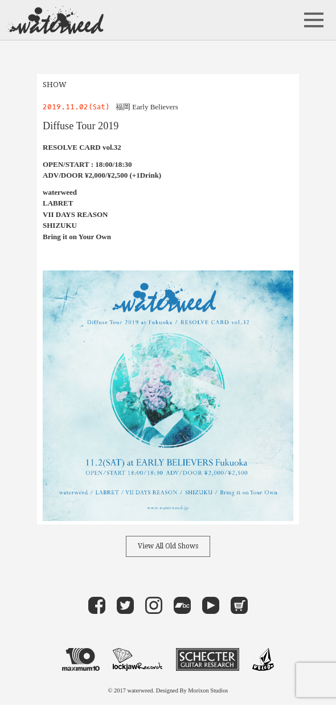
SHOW (55, 84)
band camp (182, 605)
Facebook (96, 605)
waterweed (55, 20)
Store (239, 605)
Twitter (125, 605)
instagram (153, 605)
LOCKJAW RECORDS (137, 659)
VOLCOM (263, 659)
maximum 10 (81, 659)
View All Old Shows (168, 546)
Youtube (210, 605)
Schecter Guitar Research (207, 659)
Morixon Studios (208, 690)
